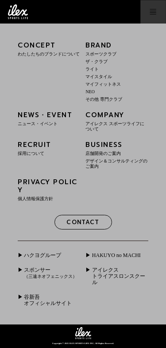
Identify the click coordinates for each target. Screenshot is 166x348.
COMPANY (116, 121)
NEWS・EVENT (49, 118)
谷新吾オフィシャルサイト (48, 300)
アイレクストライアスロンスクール (118, 276)
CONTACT (82, 222)
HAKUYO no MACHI (116, 255)
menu (153, 12)
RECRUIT (49, 148)
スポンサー (50, 273)
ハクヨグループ (42, 255)
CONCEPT (49, 48)
